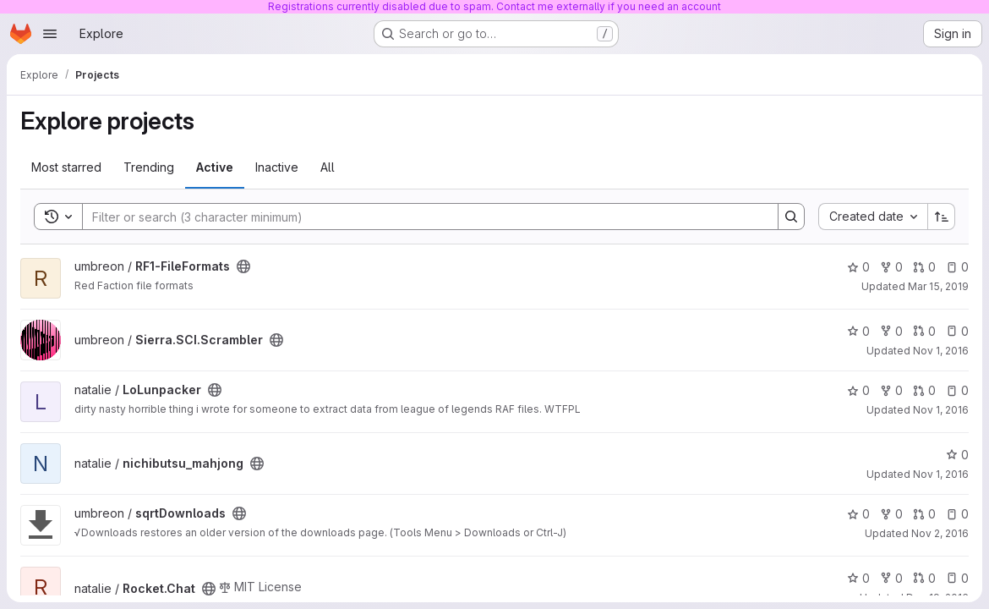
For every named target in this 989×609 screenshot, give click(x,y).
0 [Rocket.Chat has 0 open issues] (957, 578)
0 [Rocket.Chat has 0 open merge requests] (924, 578)
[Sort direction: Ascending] (941, 216)
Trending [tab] (148, 167)
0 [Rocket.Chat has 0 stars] (858, 578)
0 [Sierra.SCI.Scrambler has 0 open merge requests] (924, 331)
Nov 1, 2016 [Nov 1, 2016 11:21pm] (941, 474)
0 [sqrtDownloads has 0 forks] (891, 514)
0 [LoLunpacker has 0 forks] (891, 390)
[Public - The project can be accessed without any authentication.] (243, 266)
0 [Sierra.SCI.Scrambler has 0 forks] (891, 331)
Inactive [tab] (276, 167)
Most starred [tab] (66, 167)
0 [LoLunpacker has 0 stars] (858, 390)
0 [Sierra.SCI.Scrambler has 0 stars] (858, 331)
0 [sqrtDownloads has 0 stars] (858, 514)
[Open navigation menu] (49, 33)
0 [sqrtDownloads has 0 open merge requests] (924, 514)
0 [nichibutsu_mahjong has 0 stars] (957, 454)
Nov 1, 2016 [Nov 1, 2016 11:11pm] (941, 409)
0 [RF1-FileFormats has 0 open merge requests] (924, 267)
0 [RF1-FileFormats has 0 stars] (858, 267)
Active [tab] (214, 167)
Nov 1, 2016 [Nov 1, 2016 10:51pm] (941, 350)
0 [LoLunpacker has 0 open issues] (957, 390)
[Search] (421, 216)
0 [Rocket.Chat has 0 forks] (891, 578)
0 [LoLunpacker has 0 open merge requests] (924, 390)
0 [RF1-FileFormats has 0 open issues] (957, 267)
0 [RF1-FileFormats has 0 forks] (891, 267)
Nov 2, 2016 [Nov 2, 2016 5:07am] (940, 533)
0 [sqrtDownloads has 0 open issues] (957, 514)
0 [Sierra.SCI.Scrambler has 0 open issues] (957, 331)
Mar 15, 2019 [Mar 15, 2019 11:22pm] (938, 286)
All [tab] (327, 167)
